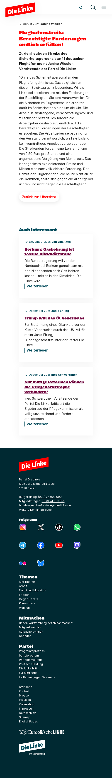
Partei (26, 646)
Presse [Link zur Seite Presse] (24, 695)
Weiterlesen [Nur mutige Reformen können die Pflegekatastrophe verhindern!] (38, 424)
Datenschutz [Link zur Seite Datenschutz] (27, 713)
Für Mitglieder (28, 672)
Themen (28, 577)
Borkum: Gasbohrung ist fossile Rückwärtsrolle (49, 251)
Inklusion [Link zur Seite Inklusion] (25, 699)
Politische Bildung (31, 664)
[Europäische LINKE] (41, 732)
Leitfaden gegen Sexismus (37, 677)
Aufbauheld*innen (31, 631)
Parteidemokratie (31, 660)
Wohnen (24, 607)
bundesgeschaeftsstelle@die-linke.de (45, 505)
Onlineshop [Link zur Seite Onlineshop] (26, 704)
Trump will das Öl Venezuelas (54, 318)
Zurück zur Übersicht (39, 197)
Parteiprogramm (30, 655)
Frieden (24, 594)
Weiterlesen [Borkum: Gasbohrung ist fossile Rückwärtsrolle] (38, 286)
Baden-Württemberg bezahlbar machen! (46, 623)
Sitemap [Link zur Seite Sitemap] (24, 717)
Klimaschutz (27, 603)
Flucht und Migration (32, 590)
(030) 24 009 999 (50, 496)
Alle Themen (27, 581)
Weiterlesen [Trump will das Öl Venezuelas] (38, 350)
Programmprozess (32, 651)
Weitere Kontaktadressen (36, 509)
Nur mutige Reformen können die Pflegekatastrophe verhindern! (54, 387)
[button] (93, 7)
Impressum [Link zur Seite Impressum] (26, 708)
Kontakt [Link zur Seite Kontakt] (24, 691)
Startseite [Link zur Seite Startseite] (25, 687)
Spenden (25, 636)
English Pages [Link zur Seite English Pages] (28, 721)
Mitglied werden (30, 627)
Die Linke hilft (28, 668)
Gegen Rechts (28, 599)
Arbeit (23, 586)
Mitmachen (31, 618)
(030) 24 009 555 (53, 501)
